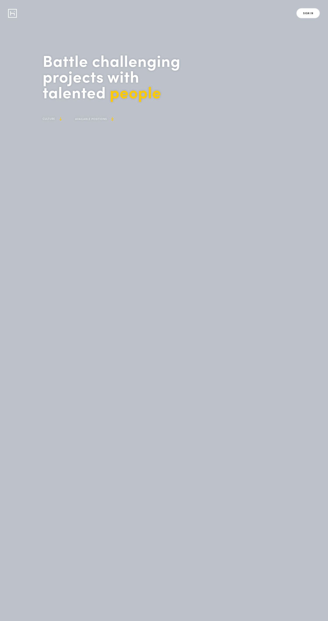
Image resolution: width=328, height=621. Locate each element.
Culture (52, 118)
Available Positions (94, 119)
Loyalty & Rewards (129, 13)
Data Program (47, 13)
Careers (162, 13)
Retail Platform (86, 13)
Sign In (308, 13)
